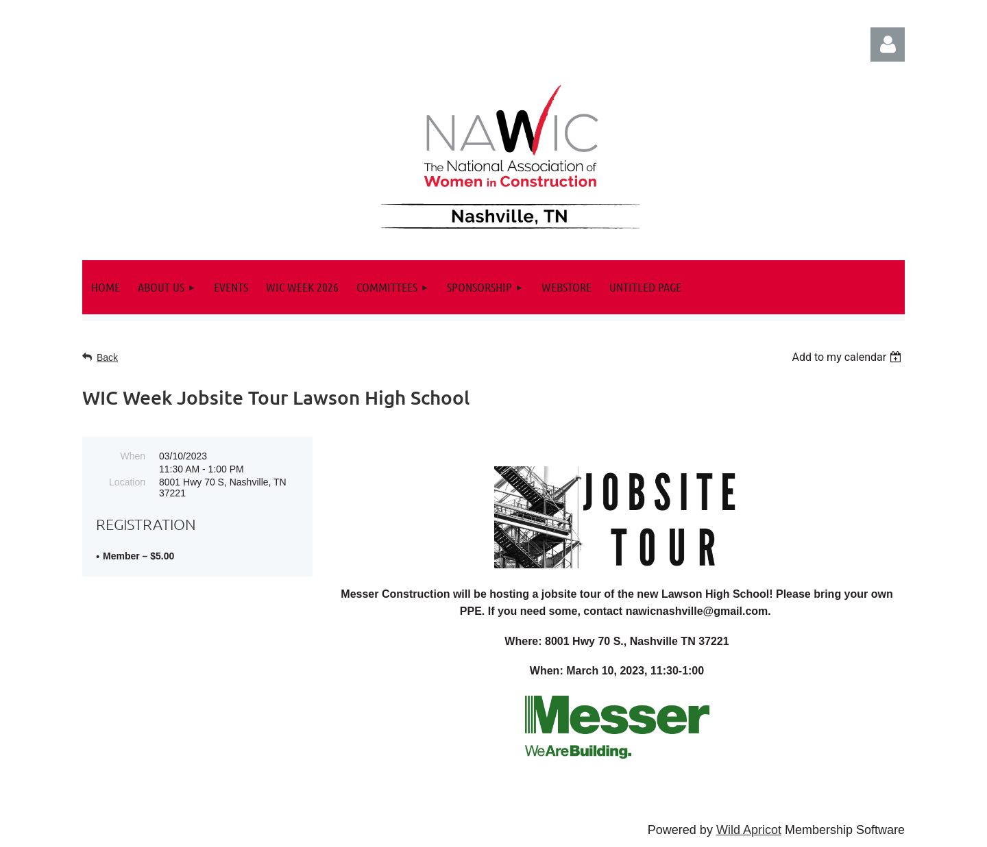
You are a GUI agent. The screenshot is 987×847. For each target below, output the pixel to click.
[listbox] (848, 357)
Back (107, 357)
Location (127, 482)
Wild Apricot (748, 830)
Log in (887, 44)
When (132, 456)
